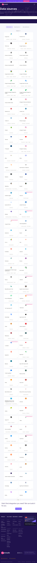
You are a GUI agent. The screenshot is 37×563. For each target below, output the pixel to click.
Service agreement (28, 561)
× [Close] (35, 1)
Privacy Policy (33, 561)
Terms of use (23, 561)
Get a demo (18, 508)
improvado (19, 561)
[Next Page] (18, 500)
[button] (34, 4)
